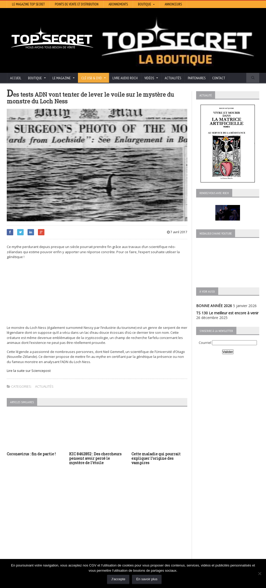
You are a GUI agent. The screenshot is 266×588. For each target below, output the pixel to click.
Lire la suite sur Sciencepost (29, 370)
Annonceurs (173, 4)
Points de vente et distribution (76, 4)
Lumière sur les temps (112, 525)
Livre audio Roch (125, 78)
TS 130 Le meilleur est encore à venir (227, 312)
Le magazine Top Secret (28, 4)
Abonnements (118, 4)
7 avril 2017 (177, 232)
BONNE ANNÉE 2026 (214, 305)
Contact (218, 78)
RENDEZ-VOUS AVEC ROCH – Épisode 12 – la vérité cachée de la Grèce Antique (45, 556)
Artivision (101, 518)
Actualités (173, 78)
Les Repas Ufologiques (113, 540)
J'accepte (118, 579)
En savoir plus (146, 579)
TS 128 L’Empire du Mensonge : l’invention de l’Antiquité (45, 537)
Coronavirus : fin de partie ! (31, 453)
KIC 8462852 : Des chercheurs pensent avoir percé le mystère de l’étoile (95, 458)
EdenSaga (102, 532)
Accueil (15, 78)
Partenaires (196, 78)
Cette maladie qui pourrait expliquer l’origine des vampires (156, 458)
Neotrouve (103, 529)
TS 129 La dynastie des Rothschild (35, 525)
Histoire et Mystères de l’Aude (119, 511)
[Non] (259, 573)
